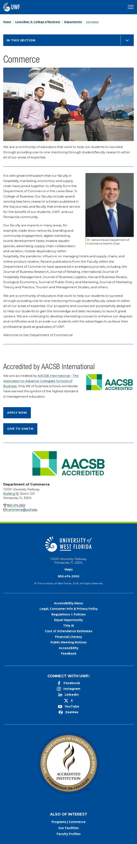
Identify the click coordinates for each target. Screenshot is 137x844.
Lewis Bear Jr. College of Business (37, 21)
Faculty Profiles (69, 834)
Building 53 (11, 493)
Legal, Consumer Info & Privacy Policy (69, 609)
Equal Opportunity (68, 620)
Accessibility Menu (68, 603)
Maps (69, 569)
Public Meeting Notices (69, 642)
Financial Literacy (68, 637)
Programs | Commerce (69, 822)
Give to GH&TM (20, 429)
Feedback (68, 653)
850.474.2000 (68, 576)
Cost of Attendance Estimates (68, 631)
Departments (73, 21)
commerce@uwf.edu (22, 510)
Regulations (60, 614)
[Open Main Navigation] (131, 7)
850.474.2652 (16, 505)
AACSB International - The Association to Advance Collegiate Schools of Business (41, 381)
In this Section (20, 40)
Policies (80, 614)
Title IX (68, 625)
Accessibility (68, 648)
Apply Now (17, 412)
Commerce (92, 21)
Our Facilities (68, 828)
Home (7, 21)
